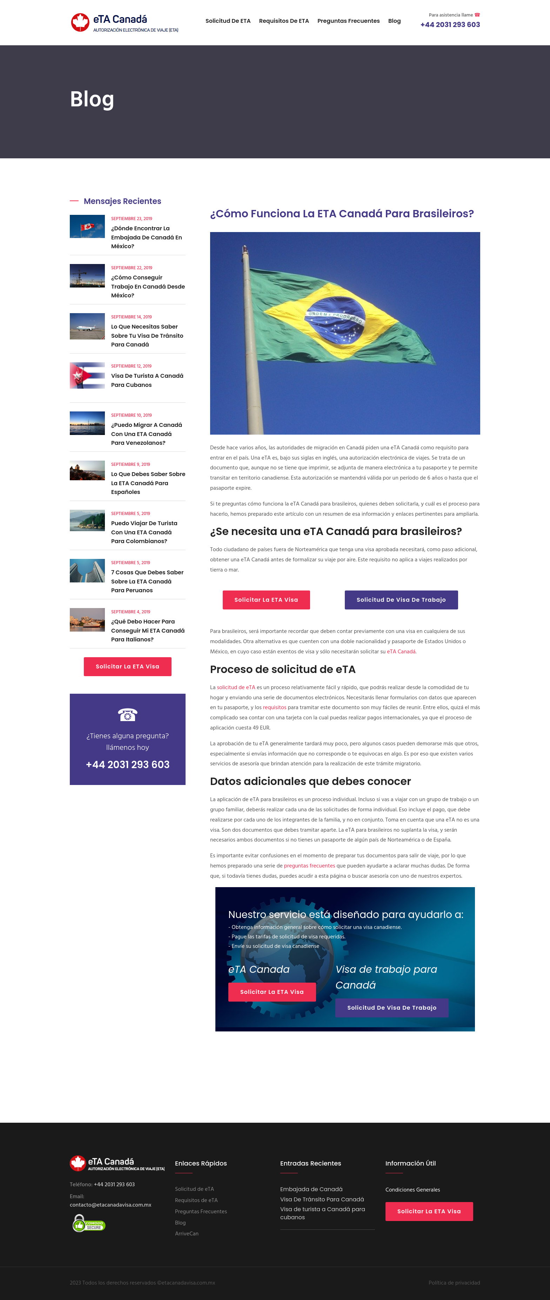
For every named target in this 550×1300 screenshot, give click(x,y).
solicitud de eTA (236, 687)
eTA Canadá (401, 651)
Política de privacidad (454, 1283)
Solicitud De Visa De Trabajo (401, 600)
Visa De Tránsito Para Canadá (322, 1199)
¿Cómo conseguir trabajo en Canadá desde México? (148, 286)
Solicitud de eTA (228, 21)
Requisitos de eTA (284, 21)
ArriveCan (187, 1234)
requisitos (275, 707)
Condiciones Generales (412, 1190)
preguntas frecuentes (309, 866)
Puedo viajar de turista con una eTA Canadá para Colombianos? (144, 532)
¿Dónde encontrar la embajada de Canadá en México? (146, 237)
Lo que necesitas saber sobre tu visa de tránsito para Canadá (147, 336)
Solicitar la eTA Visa (128, 666)
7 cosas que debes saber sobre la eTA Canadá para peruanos (147, 581)
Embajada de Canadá (311, 1189)
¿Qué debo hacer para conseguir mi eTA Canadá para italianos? (148, 631)
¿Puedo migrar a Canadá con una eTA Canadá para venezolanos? (146, 434)
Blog (394, 21)
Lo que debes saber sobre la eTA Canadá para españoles (148, 483)
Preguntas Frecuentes (348, 21)
